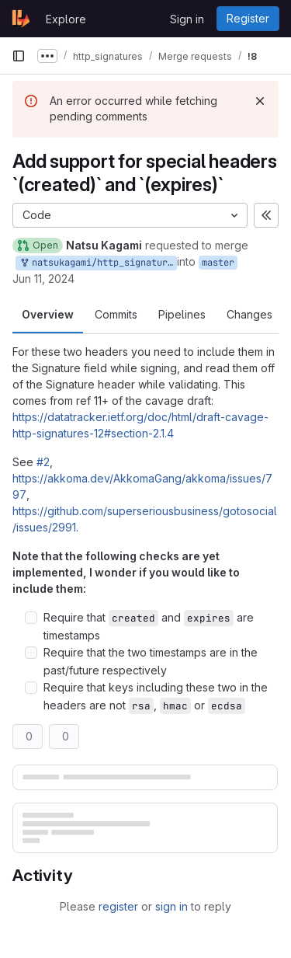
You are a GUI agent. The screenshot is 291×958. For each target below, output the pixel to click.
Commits (116, 314)
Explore (66, 19)
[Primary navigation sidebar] (18, 56)
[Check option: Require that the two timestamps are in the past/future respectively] (31, 652)
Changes (249, 314)
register (118, 906)
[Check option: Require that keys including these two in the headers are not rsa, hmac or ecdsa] (31, 687)
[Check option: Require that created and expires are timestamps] (31, 617)
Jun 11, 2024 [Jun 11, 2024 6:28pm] (43, 278)
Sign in (187, 19)
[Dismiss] (260, 101)
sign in (171, 906)
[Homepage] (21, 18)
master (218, 262)
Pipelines (182, 314)
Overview (48, 314)
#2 (43, 462)
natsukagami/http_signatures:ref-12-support (98, 263)
